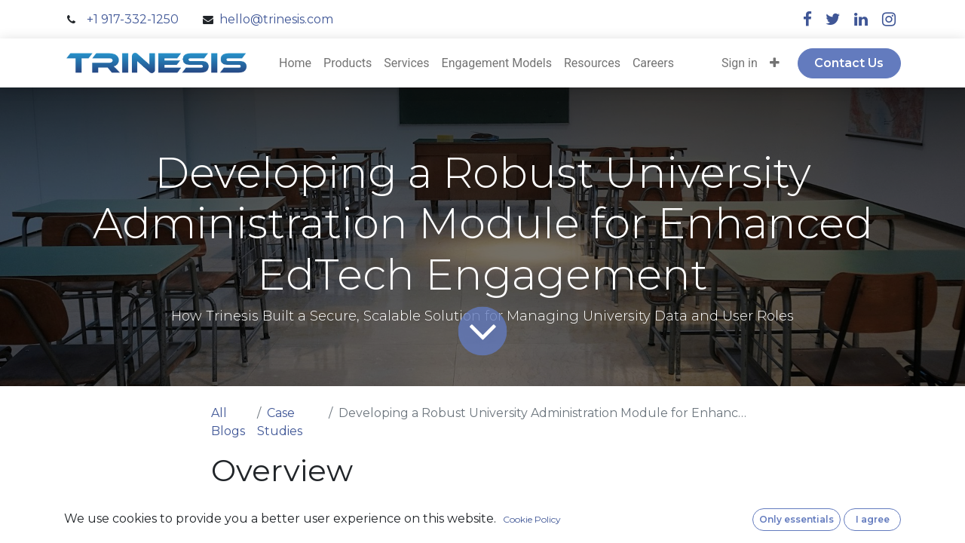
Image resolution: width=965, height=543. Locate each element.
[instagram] (889, 19)
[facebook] (807, 19)
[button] (775, 63)
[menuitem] (295, 63)
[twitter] (833, 19)
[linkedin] (861, 19)
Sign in (739, 63)
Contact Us (849, 63)
